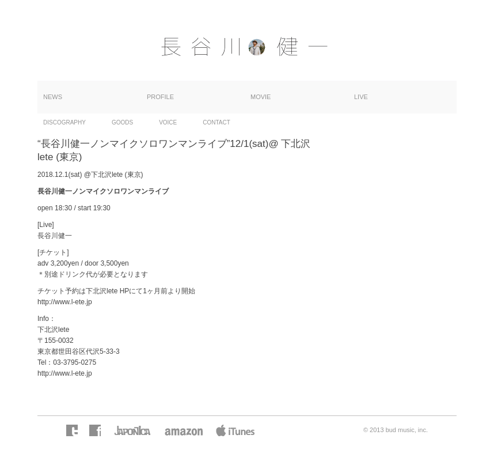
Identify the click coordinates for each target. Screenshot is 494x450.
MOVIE (260, 96)
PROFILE (160, 96)
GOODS (122, 122)
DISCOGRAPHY (64, 122)
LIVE (361, 96)
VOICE (168, 122)
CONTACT (216, 122)
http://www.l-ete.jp (64, 302)
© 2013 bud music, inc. (395, 429)
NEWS (52, 96)
